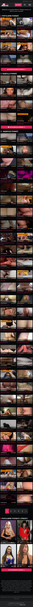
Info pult (17, 598)
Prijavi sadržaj (21, 597)
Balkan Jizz (22, 604)
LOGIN (30, 1)
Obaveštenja (29, 597)
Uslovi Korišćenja (12, 597)
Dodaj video (4, 597)
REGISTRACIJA (26, 1)
